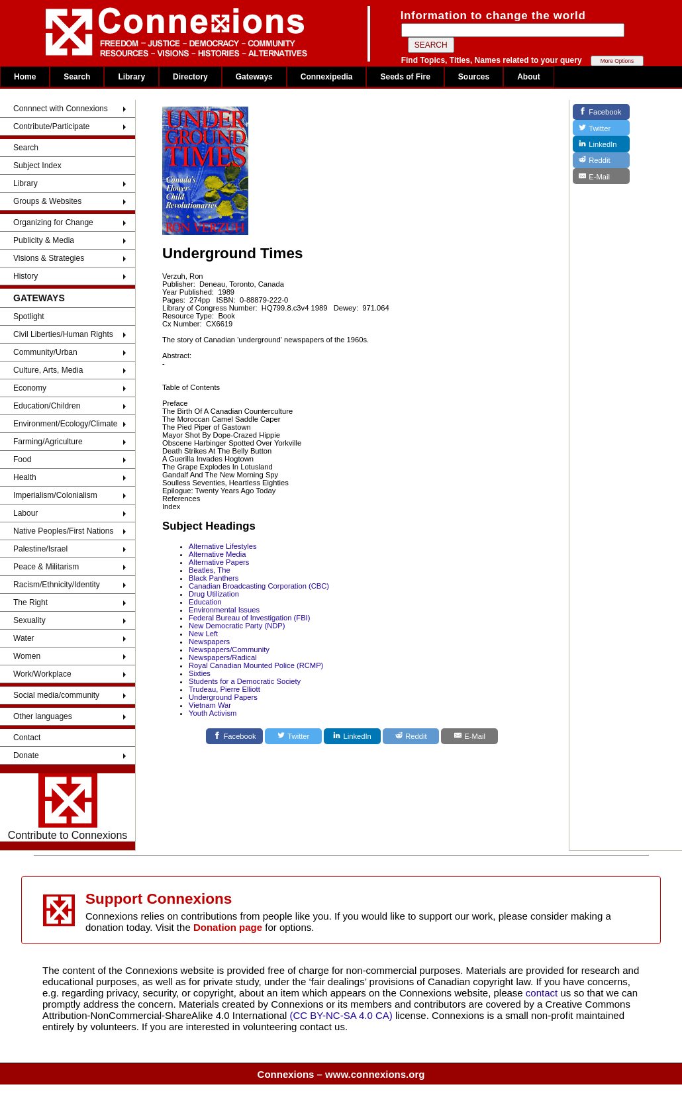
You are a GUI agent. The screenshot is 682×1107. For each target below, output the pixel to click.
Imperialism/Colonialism (55, 495)
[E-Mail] (469, 736)
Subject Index (37, 165)
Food (22, 459)
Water (23, 638)
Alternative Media (217, 554)
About (528, 76)
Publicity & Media (43, 240)
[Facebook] (234, 736)
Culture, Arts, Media (48, 370)
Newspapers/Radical (223, 657)
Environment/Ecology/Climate (65, 423)
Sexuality (29, 620)
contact (543, 992)
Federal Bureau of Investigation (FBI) (249, 618)
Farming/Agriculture (48, 441)
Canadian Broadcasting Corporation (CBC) (259, 586)
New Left (203, 634)
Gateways (254, 76)
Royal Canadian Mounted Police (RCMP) (256, 665)
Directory (190, 76)
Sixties (200, 673)
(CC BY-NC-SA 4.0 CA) (341, 1015)
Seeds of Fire (405, 76)
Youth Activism (212, 713)
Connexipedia (327, 76)
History (25, 276)
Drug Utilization (214, 594)
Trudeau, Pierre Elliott (224, 689)
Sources (473, 76)
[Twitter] (293, 736)
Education (205, 602)
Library (131, 76)
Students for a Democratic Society (245, 681)
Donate (26, 755)
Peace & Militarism (46, 566)
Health (24, 477)
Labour (25, 513)
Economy (29, 388)
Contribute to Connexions (68, 807)
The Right (30, 602)
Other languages (42, 716)
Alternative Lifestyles (223, 546)
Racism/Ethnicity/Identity (56, 584)
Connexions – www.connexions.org (341, 1074)
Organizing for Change (53, 222)
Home (25, 76)
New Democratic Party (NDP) (237, 626)
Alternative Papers (219, 562)
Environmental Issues (224, 610)
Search (77, 76)
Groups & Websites (47, 201)
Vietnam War (210, 705)
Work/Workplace (42, 674)
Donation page (227, 927)
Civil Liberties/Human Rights (63, 334)
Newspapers (209, 642)
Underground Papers (223, 697)
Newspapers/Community (229, 649)
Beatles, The (209, 570)
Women (26, 656)
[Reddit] (411, 736)
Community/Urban (45, 352)
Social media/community (56, 695)
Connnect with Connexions (60, 108)
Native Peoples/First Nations (63, 531)
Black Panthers (213, 578)
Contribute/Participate (51, 126)
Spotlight (28, 316)
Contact (26, 737)
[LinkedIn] (352, 736)
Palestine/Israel (40, 549)
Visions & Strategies (48, 258)
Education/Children (46, 405)
